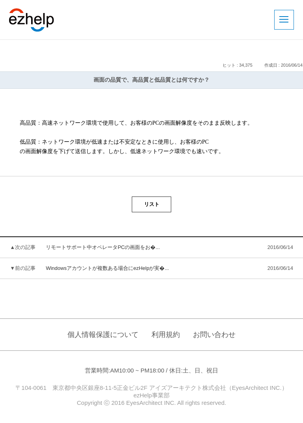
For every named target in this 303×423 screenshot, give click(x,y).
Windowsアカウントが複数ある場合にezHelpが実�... (107, 268)
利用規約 (166, 335)
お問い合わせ (214, 335)
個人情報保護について (102, 335)
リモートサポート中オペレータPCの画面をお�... (103, 247)
